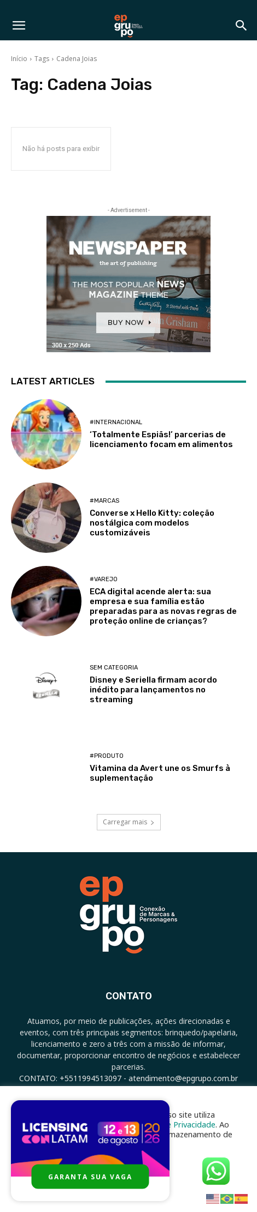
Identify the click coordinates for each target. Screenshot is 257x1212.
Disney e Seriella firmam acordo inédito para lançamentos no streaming (153, 689)
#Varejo (104, 579)
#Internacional (116, 422)
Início (19, 58)
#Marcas (104, 501)
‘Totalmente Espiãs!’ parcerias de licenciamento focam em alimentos (161, 439)
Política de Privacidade (174, 1124)
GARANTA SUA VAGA (90, 1176)
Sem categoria (114, 668)
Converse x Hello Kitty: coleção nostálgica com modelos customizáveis (152, 523)
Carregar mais (129, 822)
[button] (18, 25)
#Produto (107, 756)
